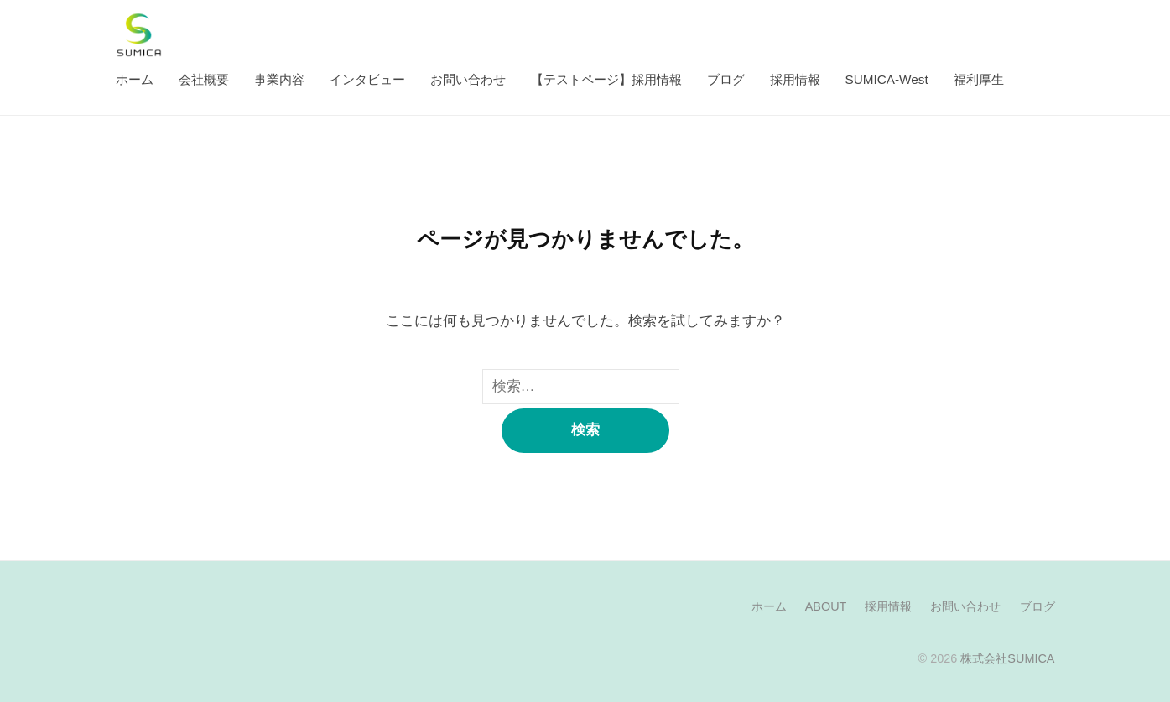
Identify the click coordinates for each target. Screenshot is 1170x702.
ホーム (134, 79)
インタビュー (367, 79)
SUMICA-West (886, 79)
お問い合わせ (468, 79)
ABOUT (826, 606)
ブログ (726, 79)
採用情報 (795, 79)
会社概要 (204, 79)
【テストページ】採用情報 (606, 79)
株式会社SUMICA (1007, 658)
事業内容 (279, 79)
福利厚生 (979, 79)
